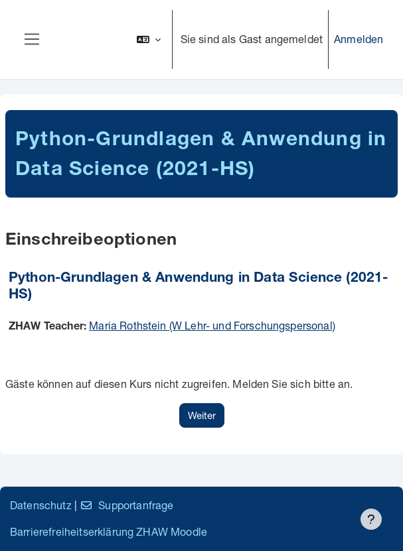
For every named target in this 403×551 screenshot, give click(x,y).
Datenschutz (41, 505)
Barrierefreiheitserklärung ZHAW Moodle (108, 531)
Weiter (202, 415)
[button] (148, 39)
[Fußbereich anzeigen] (371, 519)
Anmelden (358, 38)
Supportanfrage (126, 505)
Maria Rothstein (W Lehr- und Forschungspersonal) (212, 325)
